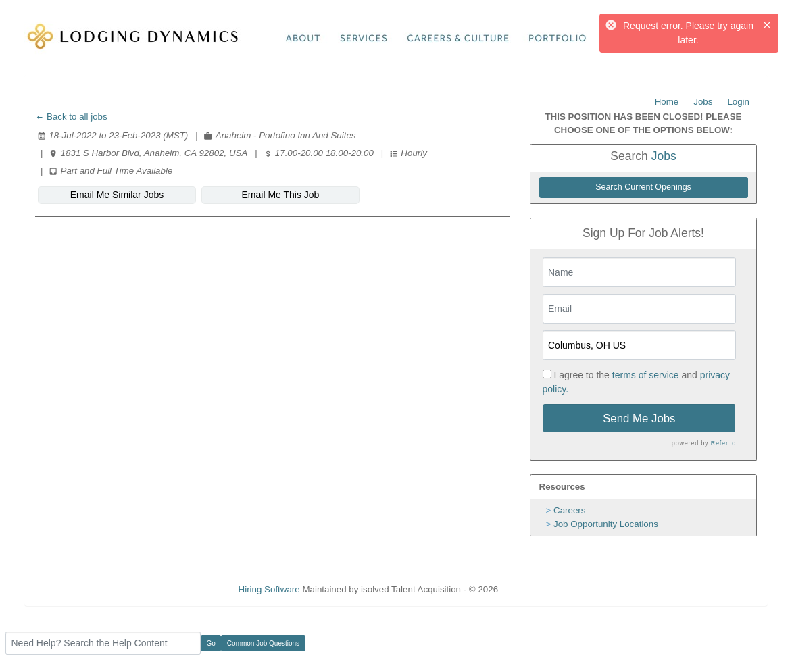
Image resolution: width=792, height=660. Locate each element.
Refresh (538, 589)
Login (738, 102)
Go (211, 643)
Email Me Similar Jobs (117, 194)
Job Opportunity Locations (605, 524)
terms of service (645, 375)
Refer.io (723, 443)
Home (667, 102)
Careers (569, 510)
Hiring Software (269, 589)
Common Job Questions (263, 643)
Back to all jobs (71, 116)
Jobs (702, 102)
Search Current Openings (643, 187)
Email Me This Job (281, 194)
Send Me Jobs (639, 418)
